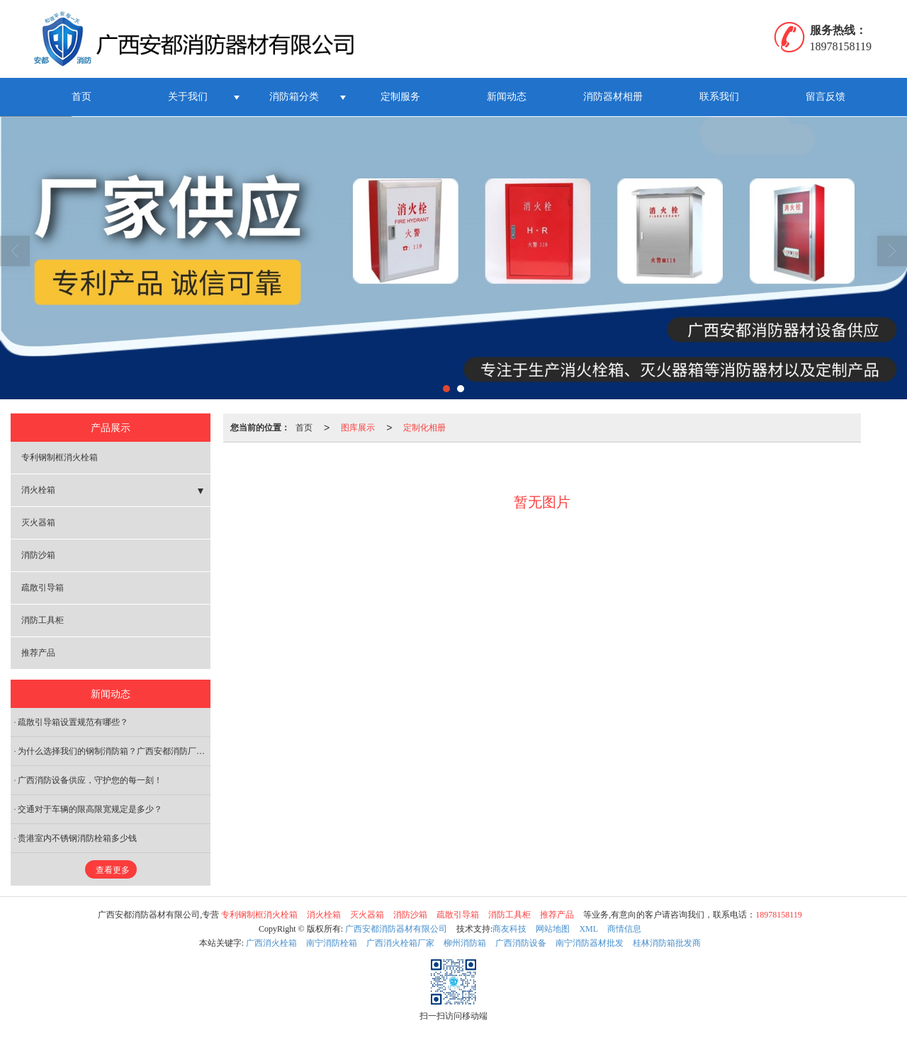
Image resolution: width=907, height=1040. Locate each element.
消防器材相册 (613, 96)
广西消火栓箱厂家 (400, 943)
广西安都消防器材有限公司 (396, 929)
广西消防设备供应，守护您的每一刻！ (90, 780)
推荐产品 (38, 653)
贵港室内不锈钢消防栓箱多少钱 (77, 838)
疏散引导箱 (42, 588)
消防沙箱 (38, 555)
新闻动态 (506, 96)
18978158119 (778, 915)
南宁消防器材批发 (590, 943)
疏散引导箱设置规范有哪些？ (73, 722)
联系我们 (719, 96)
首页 (81, 96)
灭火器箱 (38, 522)
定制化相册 (424, 428)
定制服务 (400, 96)
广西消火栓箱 (271, 943)
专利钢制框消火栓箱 (59, 457)
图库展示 (358, 428)
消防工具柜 (42, 620)
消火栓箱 (38, 490)
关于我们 (188, 96)
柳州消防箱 (465, 943)
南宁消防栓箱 (331, 943)
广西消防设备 (520, 943)
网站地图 (553, 929)
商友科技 (509, 929)
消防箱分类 (294, 96)
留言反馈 (825, 96)
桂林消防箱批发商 (667, 943)
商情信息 (624, 929)
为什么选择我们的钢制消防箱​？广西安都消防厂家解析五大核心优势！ (114, 751)
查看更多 (113, 870)
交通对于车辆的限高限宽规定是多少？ (90, 809)
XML (588, 929)
